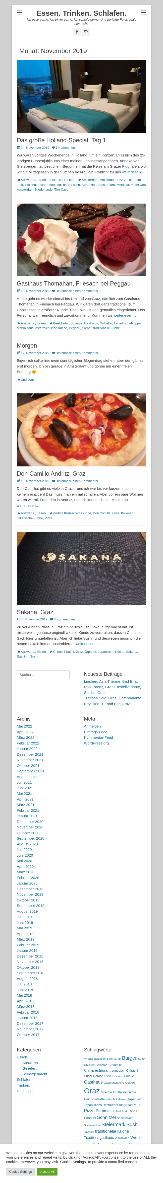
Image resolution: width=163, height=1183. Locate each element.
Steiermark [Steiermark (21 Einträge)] (113, 1124)
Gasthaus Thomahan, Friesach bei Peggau (74, 283)
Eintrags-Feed (96, 732)
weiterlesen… (133, 172)
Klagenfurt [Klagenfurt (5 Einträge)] (126, 1105)
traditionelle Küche (106, 328)
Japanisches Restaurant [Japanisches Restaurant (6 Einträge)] (101, 1105)
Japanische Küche (111, 652)
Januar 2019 (27, 950)
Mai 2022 (24, 726)
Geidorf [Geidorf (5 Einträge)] (130, 1082)
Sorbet (86, 328)
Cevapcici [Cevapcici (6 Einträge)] (115, 1065)
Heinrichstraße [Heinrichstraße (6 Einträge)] (94, 1099)
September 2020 (31, 838)
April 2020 (25, 866)
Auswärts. (28, 180)
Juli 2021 (24, 782)
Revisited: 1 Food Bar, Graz (107, 704)
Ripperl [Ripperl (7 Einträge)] (134, 1111)
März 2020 (26, 872)
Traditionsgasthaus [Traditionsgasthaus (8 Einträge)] (99, 1138)
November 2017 (30, 1029)
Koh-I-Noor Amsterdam (98, 185)
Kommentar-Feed (98, 737)
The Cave (61, 189)
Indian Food (46, 185)
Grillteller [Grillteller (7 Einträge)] (119, 1092)
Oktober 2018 (28, 967)
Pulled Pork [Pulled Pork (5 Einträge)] (119, 1111)
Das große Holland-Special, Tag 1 (61, 140)
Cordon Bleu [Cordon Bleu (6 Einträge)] (102, 1076)
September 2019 (31, 905)
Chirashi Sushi (63, 652)
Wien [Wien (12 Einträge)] (135, 1137)
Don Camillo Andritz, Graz (51, 473)
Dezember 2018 (30, 956)
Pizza (49, 518)
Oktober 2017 (28, 1035)
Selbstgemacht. (35, 1074)
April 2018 (25, 1001)
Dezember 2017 (30, 1023)
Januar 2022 (27, 748)
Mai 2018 (24, 995)
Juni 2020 (25, 855)
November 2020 (30, 827)
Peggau (74, 328)
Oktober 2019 (28, 900)
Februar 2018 (28, 1012)
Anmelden (92, 726)
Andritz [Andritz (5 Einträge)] (88, 1058)
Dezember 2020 (30, 821)
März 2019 (26, 939)
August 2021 (27, 777)
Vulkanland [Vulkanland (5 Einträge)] (122, 1138)
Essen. (42, 180)
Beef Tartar (61, 323)
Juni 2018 (25, 990)
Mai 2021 (24, 793)
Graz (115, 513)
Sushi (34, 656)
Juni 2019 (25, 922)
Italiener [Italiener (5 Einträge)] (121, 1099)
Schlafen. (55, 180)
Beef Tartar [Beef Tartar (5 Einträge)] (114, 1058)
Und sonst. (28, 379)
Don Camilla (101, 513)
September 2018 (31, 973)
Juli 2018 (24, 984)
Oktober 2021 (28, 765)
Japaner (90, 652)
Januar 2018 (27, 1018)
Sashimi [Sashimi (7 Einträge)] (90, 1118)
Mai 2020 (24, 861)
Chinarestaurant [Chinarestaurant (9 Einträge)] (97, 1070)
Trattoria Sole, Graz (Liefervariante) (113, 698)
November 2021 (30, 760)
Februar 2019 (28, 945)
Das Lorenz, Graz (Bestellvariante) (112, 687)
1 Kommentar (65, 147)
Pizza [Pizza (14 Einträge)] (89, 1110)
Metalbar (123, 185)
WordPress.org (96, 743)
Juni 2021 (25, 788)
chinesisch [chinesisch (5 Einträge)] (118, 1070)
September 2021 (31, 771)
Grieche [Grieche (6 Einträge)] (106, 1092)
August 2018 (27, 978)
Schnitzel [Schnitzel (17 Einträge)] (106, 1117)
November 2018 (30, 962)
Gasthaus (91, 323)
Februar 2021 (28, 810)
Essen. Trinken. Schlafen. (82, 13)
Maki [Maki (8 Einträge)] (137, 1105)
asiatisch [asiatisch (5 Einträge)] (100, 1058)
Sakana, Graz (35, 612)
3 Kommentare (64, 619)
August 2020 (27, 844)
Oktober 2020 (28, 833)
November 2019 (30, 894)
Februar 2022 (28, 743)
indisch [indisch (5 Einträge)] (110, 1099)
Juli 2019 (24, 917)
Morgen (27, 345)
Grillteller (106, 323)
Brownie (76, 323)
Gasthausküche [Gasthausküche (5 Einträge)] (114, 1082)
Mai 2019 (24, 928)
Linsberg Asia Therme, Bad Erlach (112, 681)
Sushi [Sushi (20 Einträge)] (132, 1124)
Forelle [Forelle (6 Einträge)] (129, 1076)
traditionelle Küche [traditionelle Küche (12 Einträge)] (112, 1131)
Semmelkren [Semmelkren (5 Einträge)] (125, 1118)
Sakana (131, 652)
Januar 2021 (27, 816)
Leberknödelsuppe (127, 323)
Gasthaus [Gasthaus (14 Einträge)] (93, 1082)
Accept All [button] (47, 1172)
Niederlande (44, 189)
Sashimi (22, 656)
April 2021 (25, 799)
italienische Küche (30, 518)
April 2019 (25, 934)
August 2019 (27, 911)
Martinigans (25, 328)
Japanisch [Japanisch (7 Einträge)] (135, 1099)
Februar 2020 (28, 878)
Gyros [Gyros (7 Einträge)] (131, 1092)
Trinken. (69, 180)
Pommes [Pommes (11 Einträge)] (104, 1111)
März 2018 (26, 1006)
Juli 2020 (24, 849)
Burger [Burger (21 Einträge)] (129, 1058)
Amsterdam (90, 180)
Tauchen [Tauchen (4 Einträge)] (89, 1131)
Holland (30, 185)
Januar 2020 (27, 883)
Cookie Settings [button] (20, 1172)
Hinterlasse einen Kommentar (77, 291)
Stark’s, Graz (95, 692)
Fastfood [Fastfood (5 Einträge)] (117, 1076)
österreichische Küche (51, 328)
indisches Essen (68, 185)
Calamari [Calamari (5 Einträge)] (101, 1065)
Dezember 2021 (30, 754)
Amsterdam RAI (111, 180)
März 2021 (26, 805)
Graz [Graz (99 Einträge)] (92, 1091)
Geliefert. (30, 1068)
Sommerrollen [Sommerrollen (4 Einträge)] (92, 1125)
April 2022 (25, 732)
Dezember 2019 (30, 889)
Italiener (127, 513)
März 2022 (26, 737)
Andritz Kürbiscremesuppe (72, 513)
